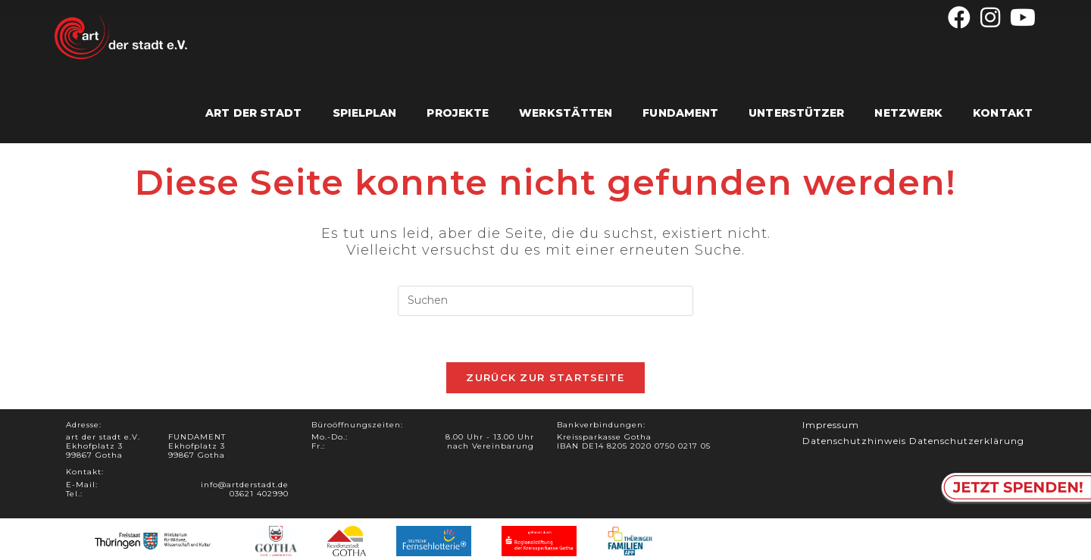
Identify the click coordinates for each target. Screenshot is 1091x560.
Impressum (830, 424)
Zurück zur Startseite (545, 377)
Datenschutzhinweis (854, 440)
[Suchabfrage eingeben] (545, 301)
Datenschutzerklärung (966, 440)
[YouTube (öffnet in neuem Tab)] (1020, 17)
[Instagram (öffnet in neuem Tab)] (990, 17)
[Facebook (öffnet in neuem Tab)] (959, 17)
